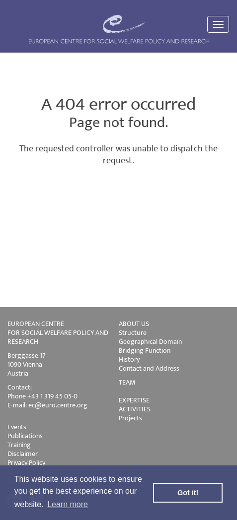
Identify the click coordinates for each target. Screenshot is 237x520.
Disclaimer (22, 453)
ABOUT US (134, 323)
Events (16, 427)
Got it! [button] (187, 493)
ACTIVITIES (135, 409)
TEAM (127, 382)
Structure (133, 332)
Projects (130, 418)
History (129, 359)
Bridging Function (144, 350)
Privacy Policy (26, 462)
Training (19, 445)
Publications (25, 436)
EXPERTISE (134, 400)
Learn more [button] (67, 504)
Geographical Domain (150, 341)
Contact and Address (149, 368)
